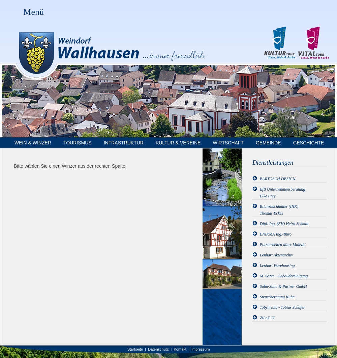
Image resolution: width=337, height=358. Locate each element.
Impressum (200, 349)
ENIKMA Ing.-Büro (276, 234)
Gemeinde (268, 142)
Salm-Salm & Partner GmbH (283, 286)
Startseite (135, 349)
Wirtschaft (228, 142)
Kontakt (180, 349)
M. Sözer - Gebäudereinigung (284, 276)
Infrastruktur (124, 142)
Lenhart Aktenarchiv (276, 255)
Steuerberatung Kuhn (277, 297)
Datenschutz (158, 349)
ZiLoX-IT (267, 317)
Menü (33, 12)
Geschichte (308, 142)
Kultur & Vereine (178, 142)
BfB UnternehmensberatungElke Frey (282, 192)
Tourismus (77, 142)
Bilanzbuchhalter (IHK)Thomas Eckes (279, 210)
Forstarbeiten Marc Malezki (283, 244)
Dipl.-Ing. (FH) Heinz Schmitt (284, 223)
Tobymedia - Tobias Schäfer (282, 307)
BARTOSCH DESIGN (277, 178)
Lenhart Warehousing (277, 265)
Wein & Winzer (32, 142)
